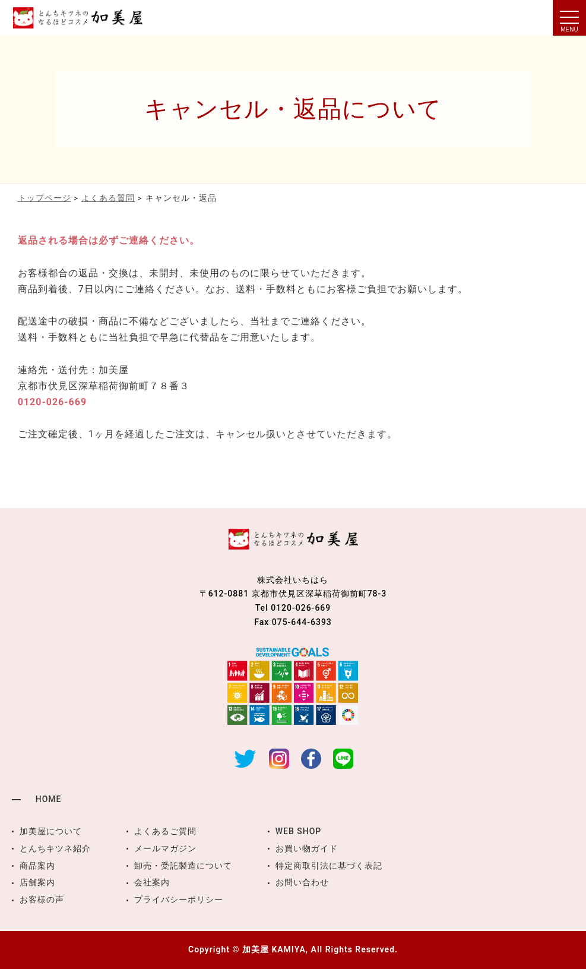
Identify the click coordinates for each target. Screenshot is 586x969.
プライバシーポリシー (178, 899)
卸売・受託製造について (183, 865)
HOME (49, 799)
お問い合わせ (302, 882)
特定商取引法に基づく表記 (328, 865)
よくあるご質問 (165, 831)
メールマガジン (165, 848)
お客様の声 (42, 899)
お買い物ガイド (306, 848)
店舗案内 (37, 882)
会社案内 (152, 882)
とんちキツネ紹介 (55, 848)
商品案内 (37, 865)
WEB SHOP (298, 831)
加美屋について (51, 831)
